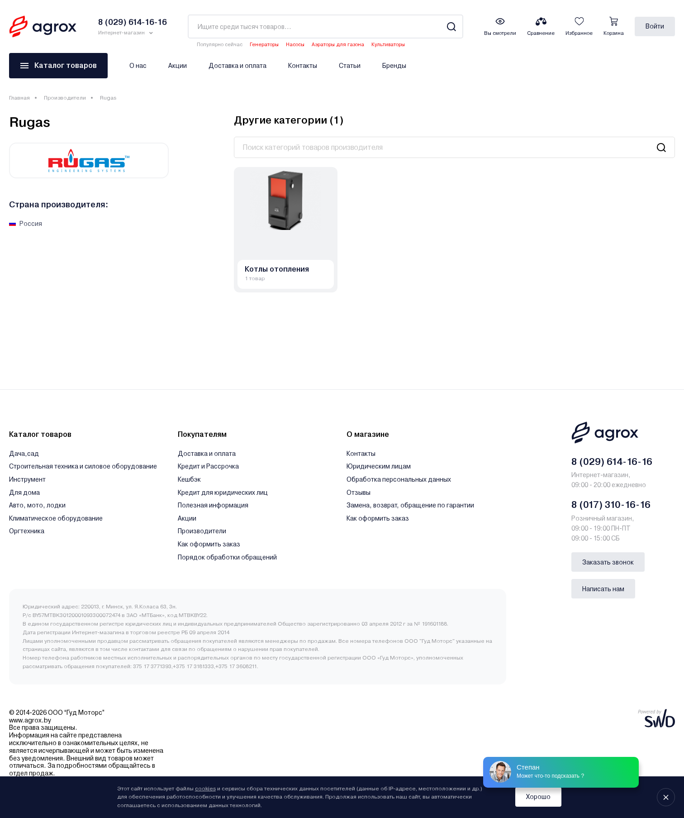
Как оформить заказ (209, 544)
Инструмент (27, 479)
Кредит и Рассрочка (208, 466)
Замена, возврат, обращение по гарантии (410, 505)
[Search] (451, 26)
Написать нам (603, 589)
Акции (177, 65)
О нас (138, 65)
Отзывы (358, 492)
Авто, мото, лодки (37, 505)
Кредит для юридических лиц (223, 492)
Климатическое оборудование (56, 518)
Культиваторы (388, 45)
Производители (65, 98)
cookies (205, 788)
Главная (19, 98)
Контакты (302, 65)
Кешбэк (189, 479)
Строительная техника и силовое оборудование (83, 466)
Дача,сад (24, 453)
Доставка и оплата (237, 65)
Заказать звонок (608, 562)
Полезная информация (213, 505)
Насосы (295, 45)
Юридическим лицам (379, 466)
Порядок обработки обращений (227, 557)
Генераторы (264, 45)
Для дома (24, 492)
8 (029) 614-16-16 (611, 461)
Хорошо (538, 796)
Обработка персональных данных (399, 479)
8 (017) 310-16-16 (611, 504)
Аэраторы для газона (338, 45)
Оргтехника (26, 531)
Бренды (394, 65)
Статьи (350, 65)
